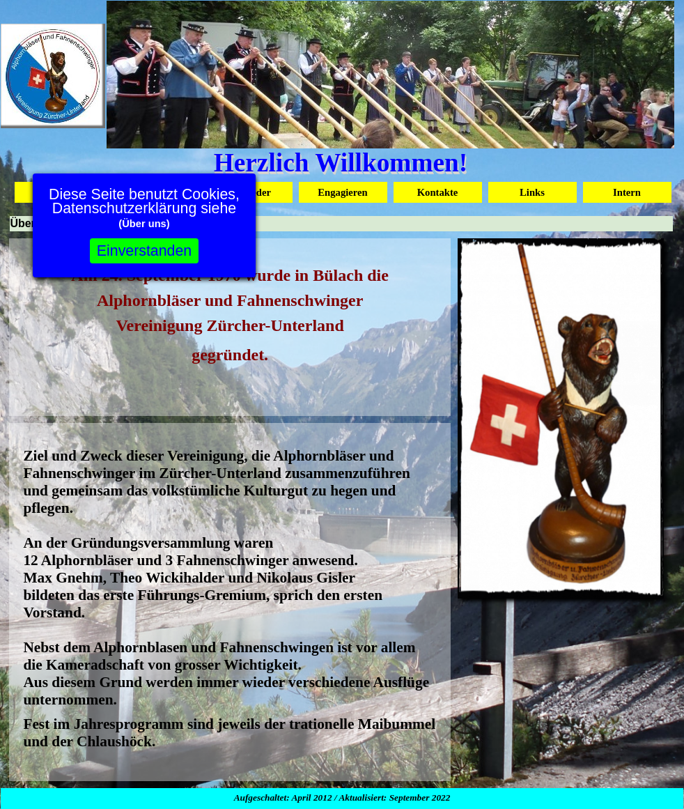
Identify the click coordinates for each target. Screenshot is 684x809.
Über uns (153, 192)
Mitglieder (248, 192)
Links (532, 192)
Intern (627, 192)
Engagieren (342, 192)
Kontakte (437, 192)
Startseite (58, 192)
